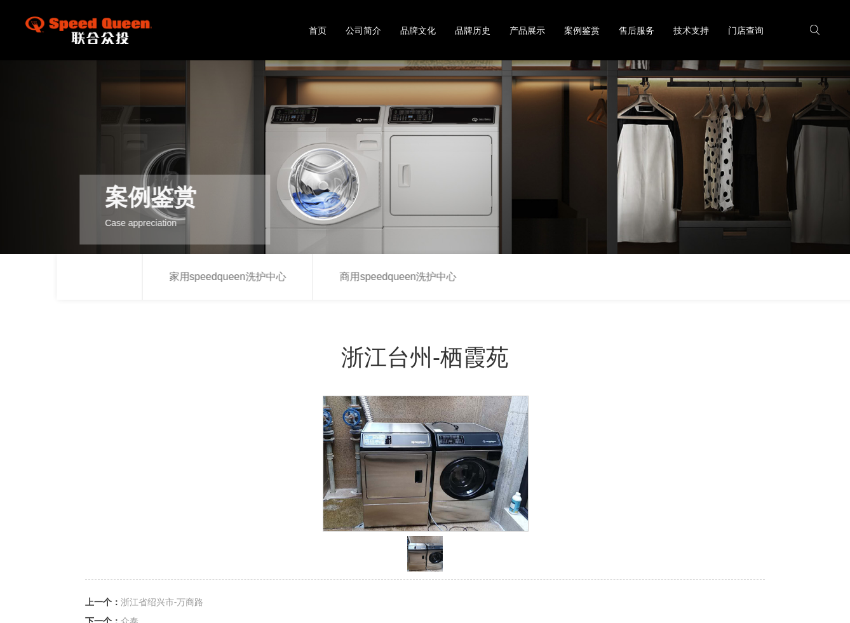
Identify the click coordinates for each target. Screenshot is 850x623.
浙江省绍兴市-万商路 (162, 602)
